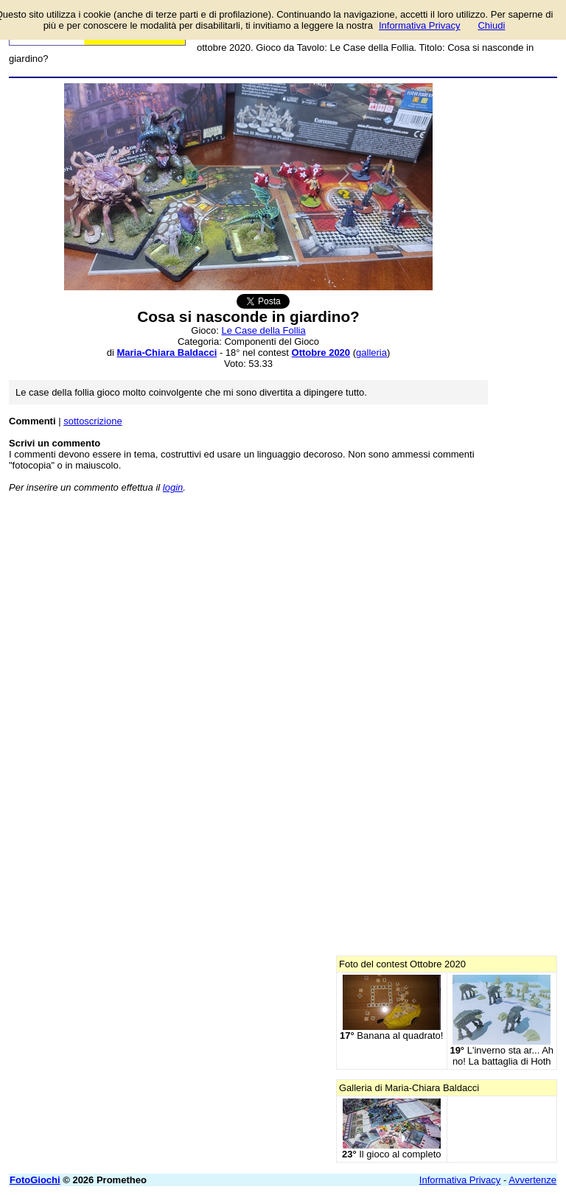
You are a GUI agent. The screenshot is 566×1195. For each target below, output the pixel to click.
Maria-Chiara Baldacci (166, 352)
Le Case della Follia (264, 330)
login (173, 487)
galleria (371, 352)
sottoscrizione (92, 421)
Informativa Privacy (460, 1179)
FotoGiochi (35, 1179)
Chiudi (491, 25)
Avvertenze (532, 1179)
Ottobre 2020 (321, 352)
